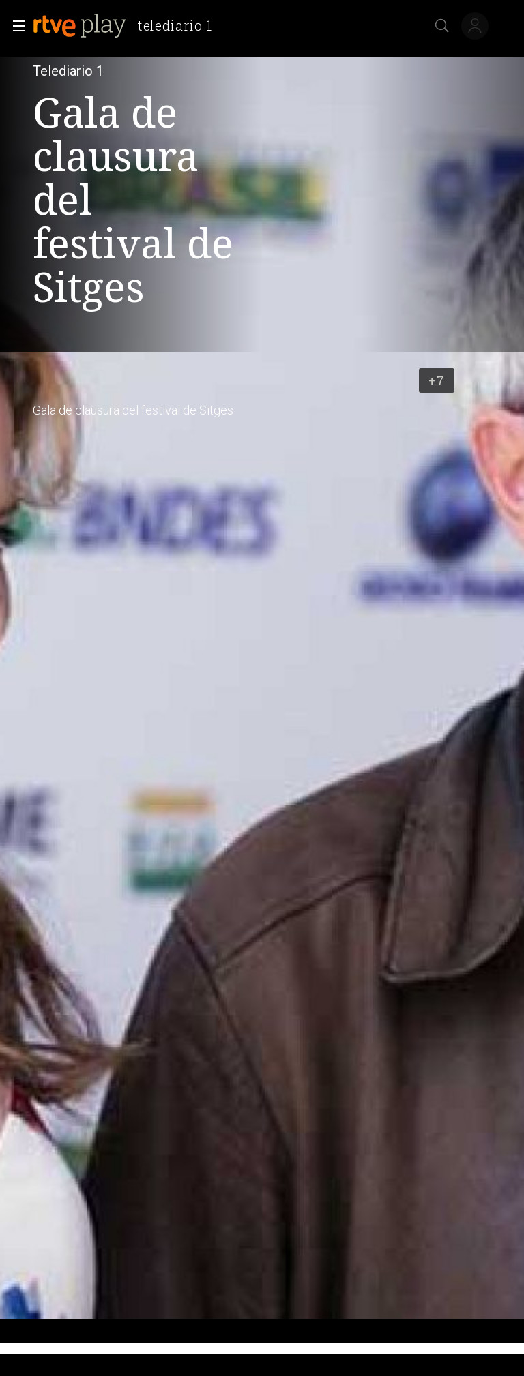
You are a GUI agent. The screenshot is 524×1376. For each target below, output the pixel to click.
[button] (15, 26)
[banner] (128, 26)
